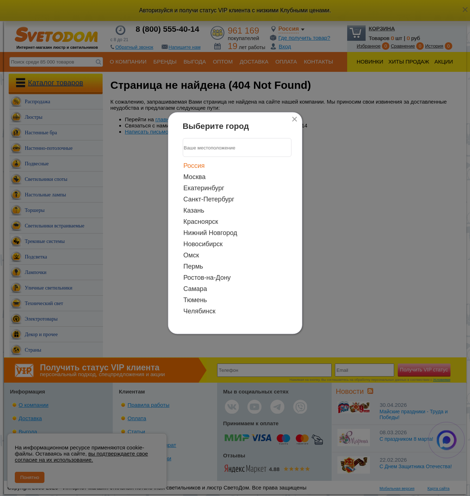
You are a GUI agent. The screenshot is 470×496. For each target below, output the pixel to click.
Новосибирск (203, 244)
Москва (195, 176)
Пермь (193, 266)
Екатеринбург (204, 188)
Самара (195, 288)
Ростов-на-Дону (207, 277)
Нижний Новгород (210, 232)
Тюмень (195, 300)
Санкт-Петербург (209, 199)
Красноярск (201, 221)
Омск (191, 255)
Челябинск (200, 311)
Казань (194, 210)
